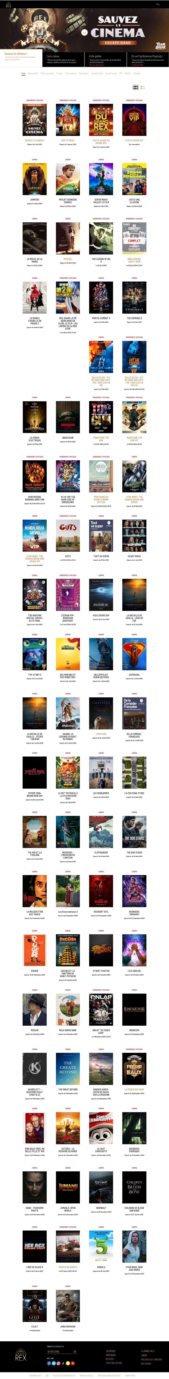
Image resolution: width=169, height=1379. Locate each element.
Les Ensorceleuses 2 (68, 911)
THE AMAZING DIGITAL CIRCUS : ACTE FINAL (34, 618)
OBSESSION (67, 437)
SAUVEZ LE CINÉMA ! (35, 140)
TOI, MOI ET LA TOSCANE (35, 854)
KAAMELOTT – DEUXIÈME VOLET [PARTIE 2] (34, 1092)
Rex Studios (146, 1363)
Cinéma (144, 1355)
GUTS (68, 556)
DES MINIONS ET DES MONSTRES (68, 676)
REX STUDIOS (67, 140)
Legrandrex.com (35, 1376)
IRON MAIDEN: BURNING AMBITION (34, 498)
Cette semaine (47, 73)
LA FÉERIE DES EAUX (134, 1089)
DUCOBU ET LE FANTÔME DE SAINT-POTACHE (68, 973)
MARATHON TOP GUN (101, 439)
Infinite (128, 73)
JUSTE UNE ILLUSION (134, 201)
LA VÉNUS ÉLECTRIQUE (35, 439)
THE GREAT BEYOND (68, 1089)
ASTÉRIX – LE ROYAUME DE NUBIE (68, 1150)
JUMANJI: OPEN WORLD (68, 1209)
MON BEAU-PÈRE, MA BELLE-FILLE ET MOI (35, 1150)
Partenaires (111, 1355)
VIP (120, 73)
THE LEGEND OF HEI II (101, 260)
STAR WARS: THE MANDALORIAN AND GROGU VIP (34, 559)
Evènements (71, 73)
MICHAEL (68, 259)
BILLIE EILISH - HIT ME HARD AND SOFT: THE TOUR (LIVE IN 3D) (101, 381)
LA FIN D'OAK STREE (134, 793)
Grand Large (111, 73)
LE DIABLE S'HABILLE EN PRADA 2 (34, 321)
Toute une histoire (114, 1363)
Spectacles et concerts (151, 1359)
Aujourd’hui (33, 73)
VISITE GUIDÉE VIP (134, 140)
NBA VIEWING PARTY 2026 (134, 260)
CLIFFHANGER (101, 852)
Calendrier (110, 1351)
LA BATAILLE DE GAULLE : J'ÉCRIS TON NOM (34, 737)
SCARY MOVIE (134, 556)
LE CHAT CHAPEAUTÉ (101, 1150)
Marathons (84, 73)
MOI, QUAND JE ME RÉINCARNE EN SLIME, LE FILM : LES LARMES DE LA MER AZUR (68, 323)
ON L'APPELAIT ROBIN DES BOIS (101, 676)
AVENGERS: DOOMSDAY (134, 1150)
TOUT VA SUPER (101, 556)
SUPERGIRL (134, 674)
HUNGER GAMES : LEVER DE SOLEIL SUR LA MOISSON (101, 1092)
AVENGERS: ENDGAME (134, 913)
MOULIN (34, 1030)
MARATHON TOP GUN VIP (134, 439)
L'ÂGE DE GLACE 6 (34, 1267)
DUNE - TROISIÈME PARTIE (35, 1209)
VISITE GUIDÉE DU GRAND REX (101, 141)
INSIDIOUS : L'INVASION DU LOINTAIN (68, 855)
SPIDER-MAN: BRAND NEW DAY (35, 794)
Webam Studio (130, 1376)
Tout (23, 73)
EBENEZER (134, 1030)
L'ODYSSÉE (101, 734)
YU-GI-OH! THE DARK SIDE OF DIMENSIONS (68, 499)
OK (75, 1351)
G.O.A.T (34, 1326)
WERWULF (101, 1208)
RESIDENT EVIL (101, 911)
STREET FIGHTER (101, 970)
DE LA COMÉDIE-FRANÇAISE (134, 735)
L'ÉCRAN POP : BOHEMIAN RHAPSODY (68, 618)
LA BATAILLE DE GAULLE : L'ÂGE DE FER (134, 618)
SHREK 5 (101, 1267)
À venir (59, 73)
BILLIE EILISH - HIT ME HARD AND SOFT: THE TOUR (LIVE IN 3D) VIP (134, 381)
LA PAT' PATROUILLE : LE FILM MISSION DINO (68, 796)
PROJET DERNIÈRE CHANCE (68, 201)
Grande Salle (97, 73)
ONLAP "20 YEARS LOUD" (101, 1031)
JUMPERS (34, 199)
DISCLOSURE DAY (101, 615)
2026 (47, 1376)
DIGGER (34, 970)
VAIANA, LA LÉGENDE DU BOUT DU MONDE (68, 737)
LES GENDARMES (101, 793)
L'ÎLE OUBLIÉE (134, 970)
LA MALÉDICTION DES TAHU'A (35, 913)
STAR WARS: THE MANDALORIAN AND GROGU (134, 499)
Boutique (110, 1359)
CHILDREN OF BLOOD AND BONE (134, 1209)
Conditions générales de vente (109, 1376)
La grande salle (147, 1351)
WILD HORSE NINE (67, 1030)
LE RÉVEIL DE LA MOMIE (34, 260)
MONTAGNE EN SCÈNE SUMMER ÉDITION (101, 499)
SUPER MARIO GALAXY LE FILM (101, 201)
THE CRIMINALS (134, 318)
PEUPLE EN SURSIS (68, 1267)
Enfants (136, 73)
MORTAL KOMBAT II (101, 318)
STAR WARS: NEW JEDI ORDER (134, 1268)
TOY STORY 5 (34, 674)
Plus (160, 4)
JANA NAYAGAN (67, 1326)
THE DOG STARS (134, 852)
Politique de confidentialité (64, 1376)
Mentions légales (86, 1376)
